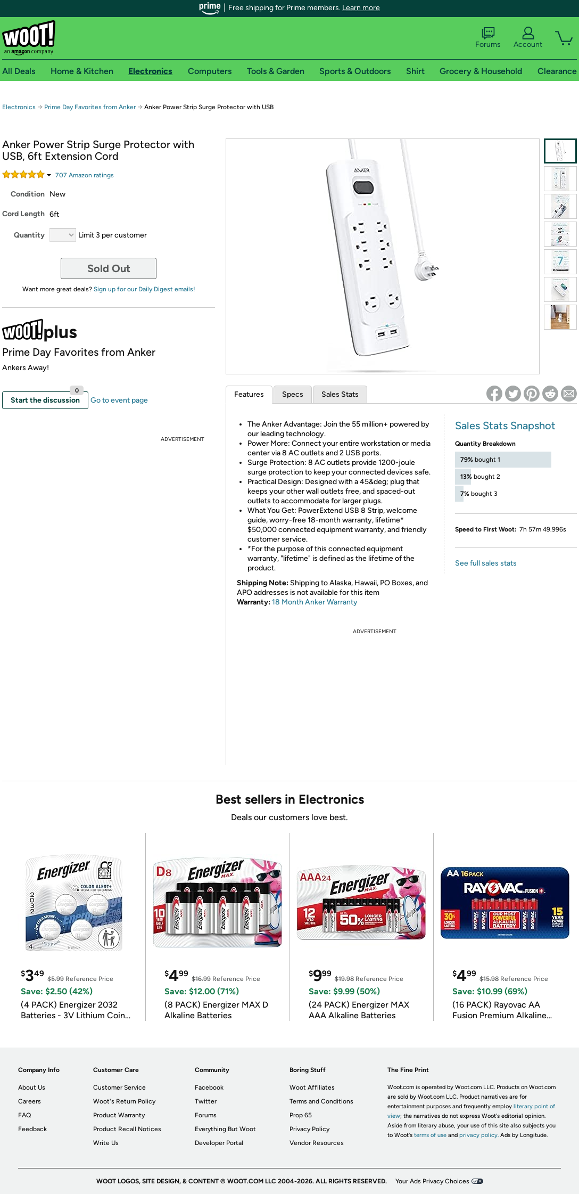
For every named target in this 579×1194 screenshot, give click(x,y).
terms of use (430, 1135)
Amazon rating (84, 175)
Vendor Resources (317, 1143)
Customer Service (119, 1087)
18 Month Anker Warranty (315, 602)
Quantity (29, 235)
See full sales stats (486, 563)
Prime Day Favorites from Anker (90, 107)
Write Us (106, 1143)
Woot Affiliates (312, 1087)
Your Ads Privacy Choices (432, 1181)
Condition (28, 194)
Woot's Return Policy (124, 1101)
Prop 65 (301, 1115)
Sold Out (108, 268)
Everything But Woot (225, 1129)
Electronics (19, 107)
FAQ (24, 1115)
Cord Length (23, 213)
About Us (31, 1087)
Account (528, 38)
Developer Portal (219, 1143)
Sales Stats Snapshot (505, 425)
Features (249, 394)
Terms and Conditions (321, 1101)
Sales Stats (340, 394)
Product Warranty (119, 1115)
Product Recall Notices (127, 1129)
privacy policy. (479, 1135)
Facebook (209, 1087)
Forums (488, 38)
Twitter (206, 1101)
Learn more (361, 7)
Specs (292, 394)
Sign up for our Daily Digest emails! (144, 289)
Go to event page (119, 400)
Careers (29, 1101)
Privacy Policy (309, 1129)
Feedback (32, 1129)
